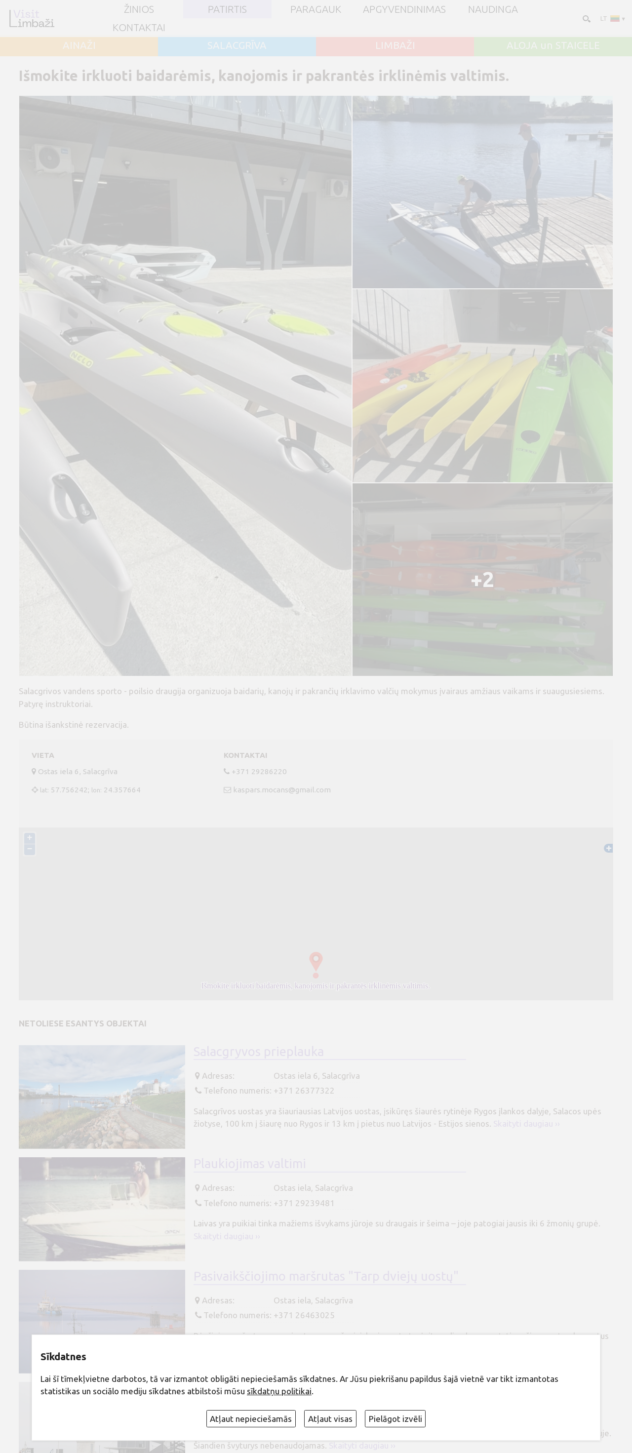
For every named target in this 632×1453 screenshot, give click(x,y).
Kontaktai (139, 28)
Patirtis (227, 9)
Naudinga (493, 9)
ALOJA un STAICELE (553, 45)
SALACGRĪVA (237, 45)
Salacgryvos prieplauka (259, 1051)
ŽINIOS (139, 9)
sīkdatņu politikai (279, 1391)
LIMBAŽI (395, 45)
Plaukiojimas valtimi (250, 1163)
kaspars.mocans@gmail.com (282, 789)
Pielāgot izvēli (395, 1418)
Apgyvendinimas (404, 9)
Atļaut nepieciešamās (251, 1418)
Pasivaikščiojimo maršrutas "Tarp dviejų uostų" (326, 1276)
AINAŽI (79, 45)
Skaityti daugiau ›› (526, 1123)
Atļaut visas (330, 1418)
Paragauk (315, 9)
